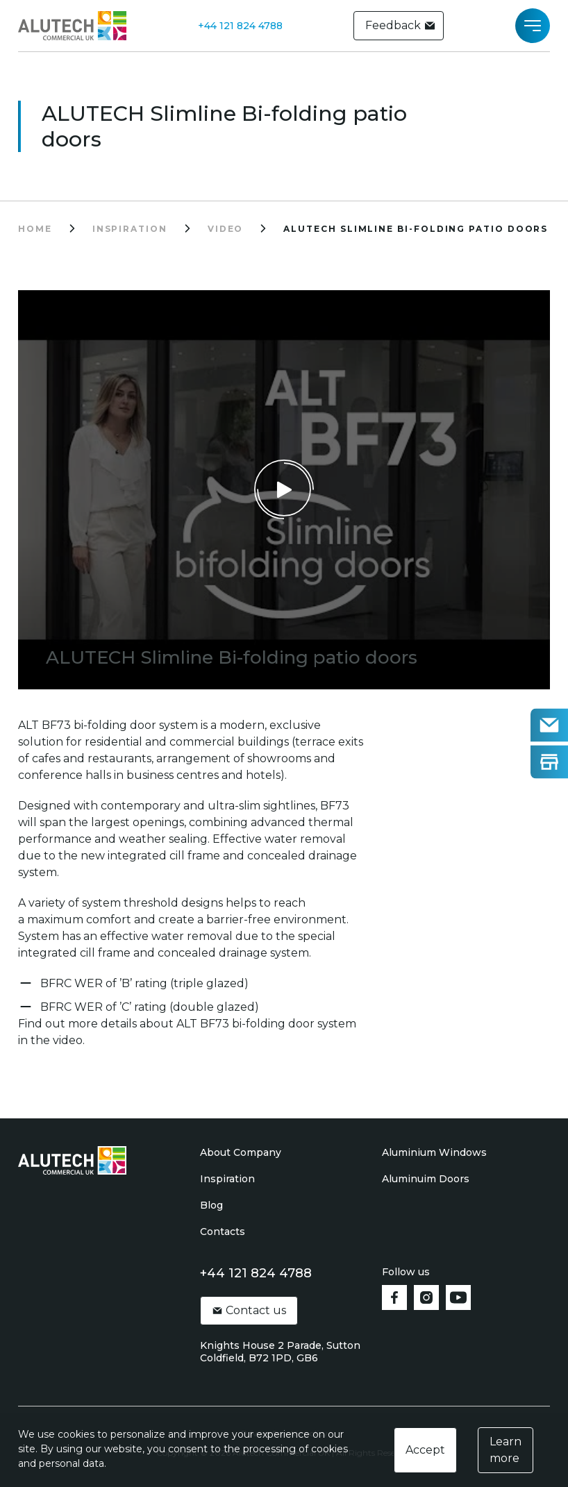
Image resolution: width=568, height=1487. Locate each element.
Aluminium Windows (434, 1152)
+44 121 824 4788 (240, 25)
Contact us (249, 1310)
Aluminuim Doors (425, 1179)
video (226, 229)
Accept (425, 1449)
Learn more (505, 1450)
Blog (211, 1205)
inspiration (129, 229)
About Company (240, 1152)
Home (35, 229)
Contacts (222, 1231)
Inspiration (227, 1179)
